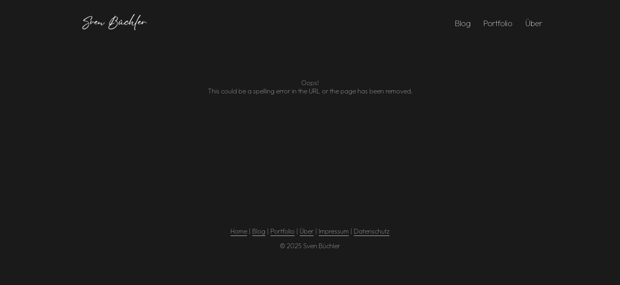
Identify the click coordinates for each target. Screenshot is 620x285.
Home (239, 231)
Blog (463, 23)
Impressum (334, 231)
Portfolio (497, 23)
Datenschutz (371, 231)
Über (533, 23)
